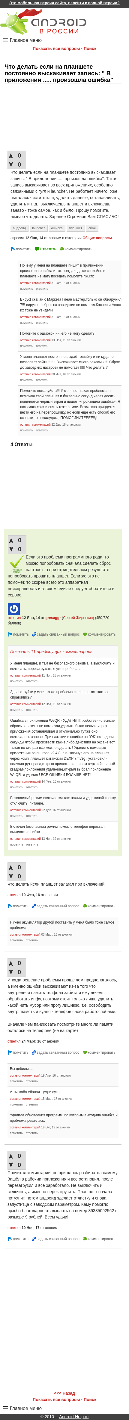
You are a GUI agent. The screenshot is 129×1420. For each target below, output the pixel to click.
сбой (92, 228)
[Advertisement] (63, 117)
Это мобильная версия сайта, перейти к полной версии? (64, 3)
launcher (38, 228)
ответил (14, 618)
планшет (75, 228)
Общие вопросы (97, 238)
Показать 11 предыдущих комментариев (51, 651)
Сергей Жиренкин (78, 618)
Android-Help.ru (73, 1416)
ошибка (57, 228)
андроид (19, 228)
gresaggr (53, 618)
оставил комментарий (35, 283)
